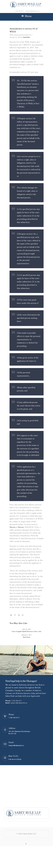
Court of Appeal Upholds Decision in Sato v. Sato (26, 631)
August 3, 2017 (26, 635)
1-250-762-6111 (16, 701)
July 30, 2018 (26, 629)
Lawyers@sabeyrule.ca (18, 703)
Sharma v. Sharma (17, 527)
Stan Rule (25, 37)
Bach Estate (26, 637)
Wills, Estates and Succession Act (20, 35)
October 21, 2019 (15, 37)
